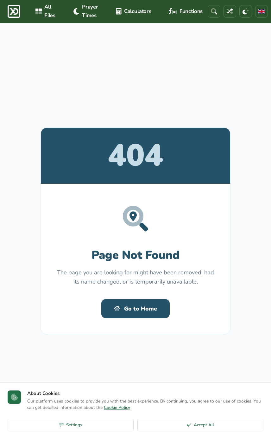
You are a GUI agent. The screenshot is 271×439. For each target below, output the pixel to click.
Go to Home (135, 308)
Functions (186, 11)
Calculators (133, 11)
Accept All (200, 425)
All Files (45, 11)
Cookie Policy (117, 407)
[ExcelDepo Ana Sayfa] (14, 11)
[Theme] (245, 11)
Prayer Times (85, 11)
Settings (70, 425)
